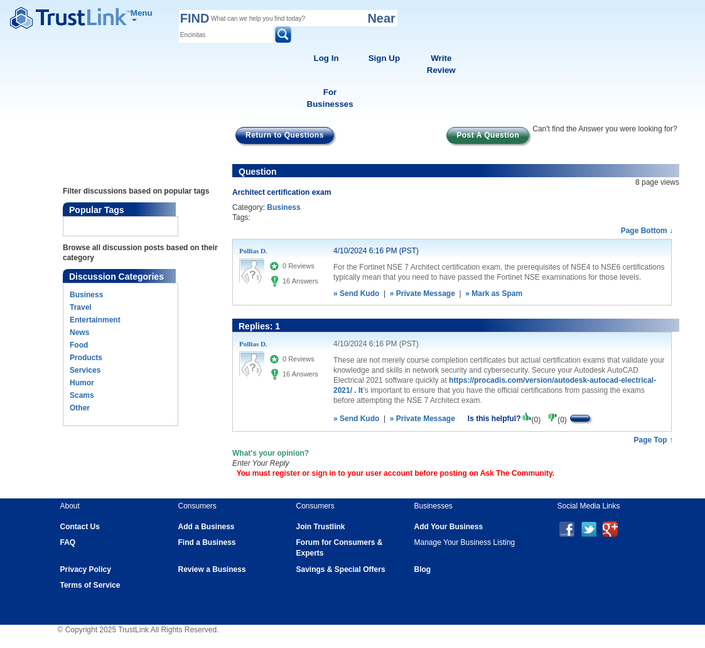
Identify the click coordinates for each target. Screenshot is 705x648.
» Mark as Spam (493, 293)
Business (86, 294)
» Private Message (422, 293)
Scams (82, 395)
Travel (81, 307)
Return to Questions (284, 135)
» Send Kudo (356, 293)
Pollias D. (253, 251)
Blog (422, 569)
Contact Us (80, 526)
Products (86, 357)
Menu (142, 14)
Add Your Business (448, 526)
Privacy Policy (85, 569)
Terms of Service (90, 585)
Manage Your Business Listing (464, 542)
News (79, 332)
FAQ (68, 542)
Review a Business (212, 569)
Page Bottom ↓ (647, 230)
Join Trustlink (320, 526)
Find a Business (207, 542)
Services (85, 370)
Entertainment (95, 320)
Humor (82, 382)
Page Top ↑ (653, 440)
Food (79, 345)
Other (80, 408)
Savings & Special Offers (340, 569)
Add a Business (206, 526)
